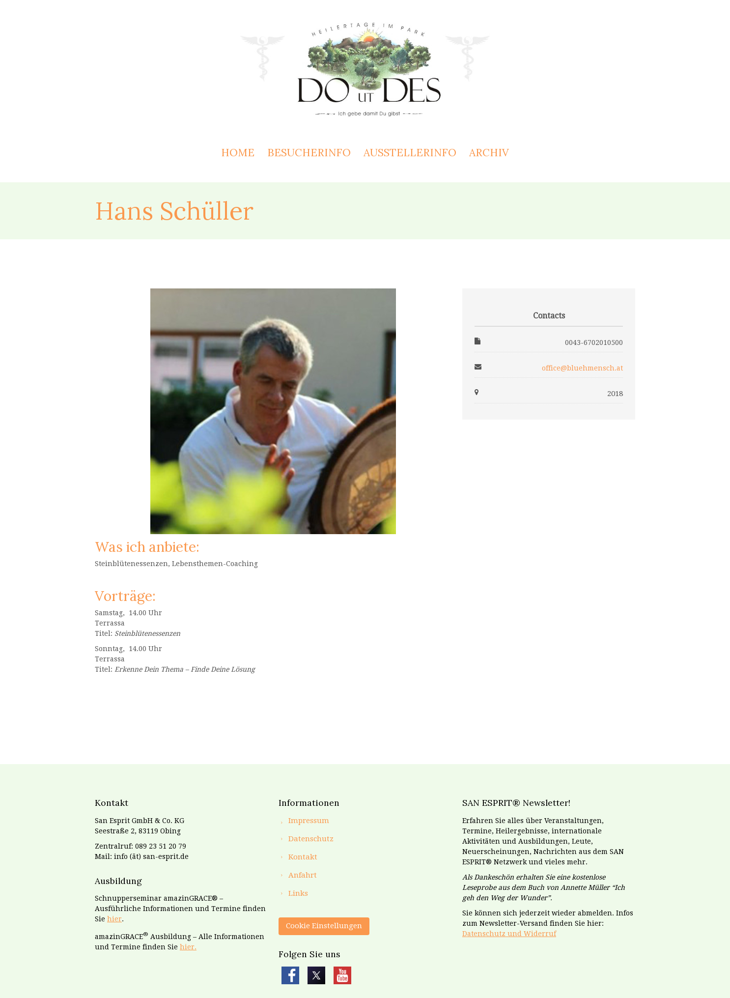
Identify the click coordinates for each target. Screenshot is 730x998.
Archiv (489, 152)
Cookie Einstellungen (324, 925)
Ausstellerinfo (410, 152)
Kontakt (302, 857)
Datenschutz (311, 838)
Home (237, 152)
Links (298, 893)
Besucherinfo (309, 152)
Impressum (308, 820)
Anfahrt (302, 875)
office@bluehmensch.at (582, 368)
